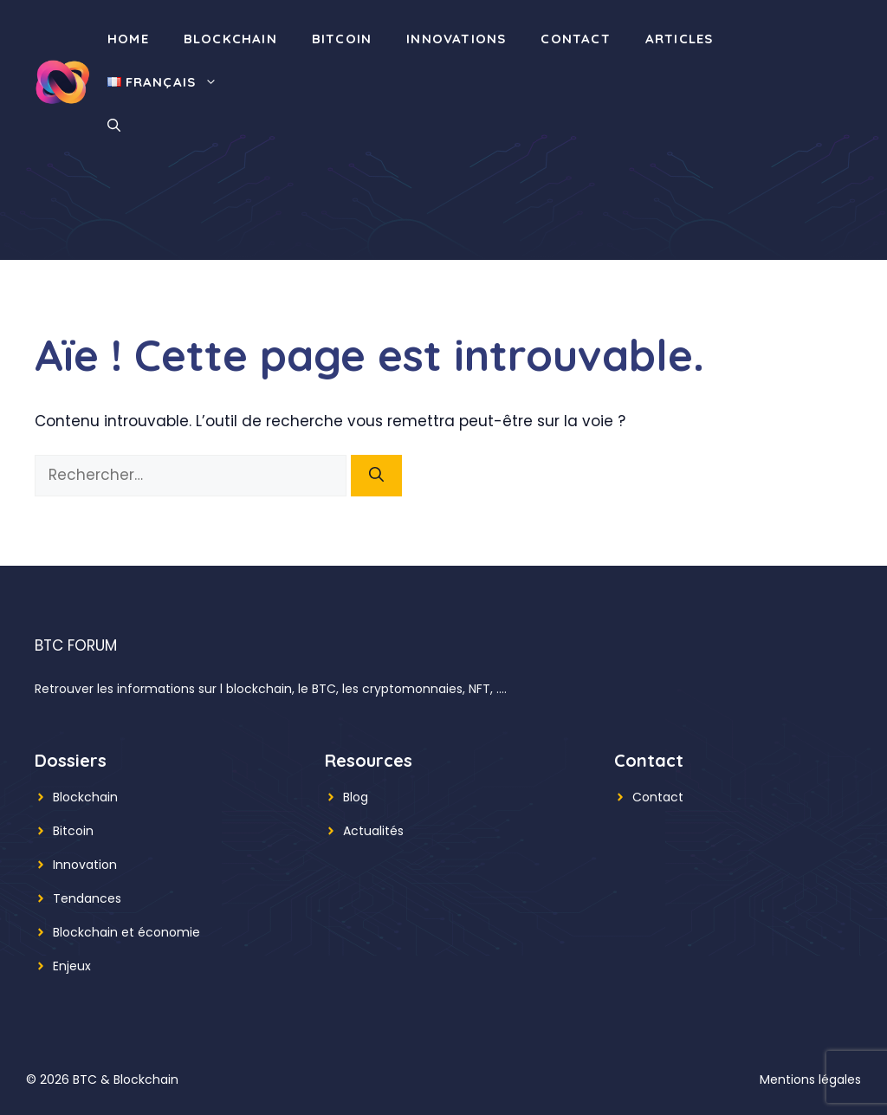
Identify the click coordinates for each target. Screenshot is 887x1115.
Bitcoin (342, 38)
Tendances (87, 898)
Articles (679, 38)
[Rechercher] (376, 475)
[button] (114, 125)
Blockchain (230, 38)
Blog (355, 797)
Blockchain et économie (126, 932)
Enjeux (72, 966)
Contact (575, 38)
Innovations (456, 38)
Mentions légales (810, 1079)
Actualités (373, 830)
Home (128, 38)
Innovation (85, 864)
